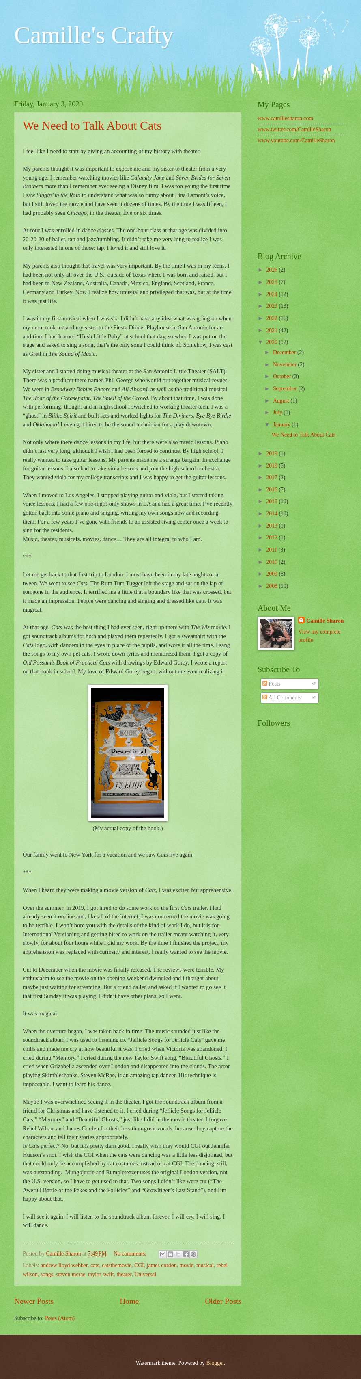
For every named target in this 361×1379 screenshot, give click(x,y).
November (285, 365)
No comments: (131, 1254)
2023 (272, 306)
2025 (272, 282)
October (282, 376)
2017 (272, 477)
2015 (272, 501)
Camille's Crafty (93, 35)
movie (186, 1265)
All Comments (281, 698)
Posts (271, 684)
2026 (272, 270)
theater (124, 1274)
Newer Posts (34, 1301)
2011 (272, 550)
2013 (272, 526)
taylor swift (101, 1274)
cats (94, 1265)
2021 (272, 330)
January (282, 425)
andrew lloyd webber (64, 1265)
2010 (272, 562)
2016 (272, 490)
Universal (145, 1274)
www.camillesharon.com (285, 118)
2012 (272, 538)
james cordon (162, 1265)
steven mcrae (70, 1274)
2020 (272, 342)
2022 (272, 318)
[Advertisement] (302, 199)
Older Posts (223, 1301)
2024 (272, 294)
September (285, 388)
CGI (139, 1265)
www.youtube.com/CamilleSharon (296, 140)
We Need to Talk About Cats (92, 125)
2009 (272, 574)
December (285, 352)
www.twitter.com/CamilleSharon (294, 129)
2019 (272, 453)
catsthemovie (116, 1265)
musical (205, 1265)
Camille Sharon (325, 621)
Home (129, 1301)
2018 (272, 466)
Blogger (215, 1363)
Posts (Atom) (60, 1318)
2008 (272, 586)
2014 (272, 514)
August (281, 401)
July (278, 412)
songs (47, 1274)
